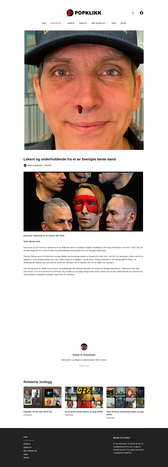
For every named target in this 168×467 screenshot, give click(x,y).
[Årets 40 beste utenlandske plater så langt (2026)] (126, 397)
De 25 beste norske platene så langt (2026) (84, 412)
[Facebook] (141, 13)
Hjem (44, 23)
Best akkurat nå (100, 23)
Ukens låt (83, 23)
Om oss (123, 23)
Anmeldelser (57, 23)
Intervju (71, 23)
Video (114, 23)
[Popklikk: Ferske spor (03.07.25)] (43, 397)
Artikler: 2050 (84, 366)
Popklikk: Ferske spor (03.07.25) (38, 412)
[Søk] (133, 13)
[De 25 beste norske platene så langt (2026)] (84, 397)
